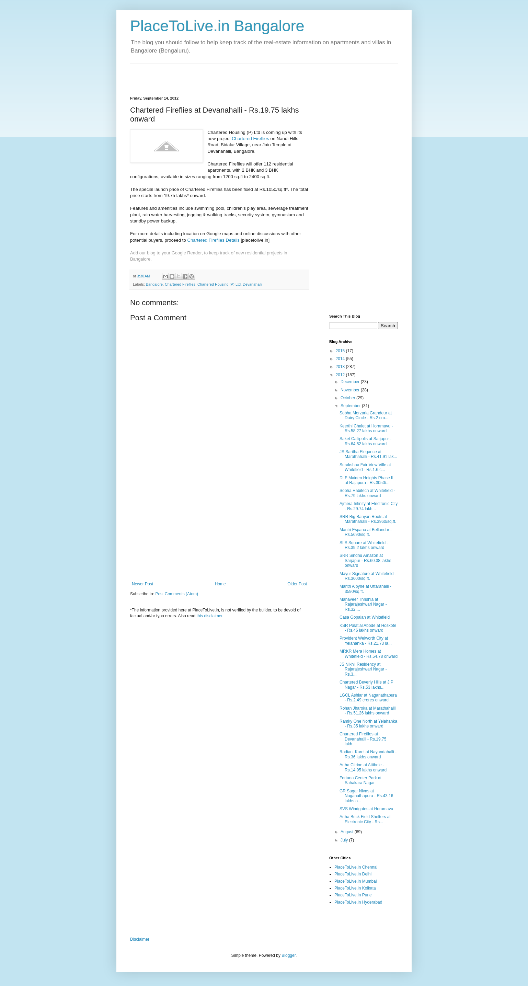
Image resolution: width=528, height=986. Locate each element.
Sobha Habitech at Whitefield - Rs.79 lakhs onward (367, 493)
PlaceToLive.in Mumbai (355, 881)
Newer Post (142, 584)
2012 (341, 374)
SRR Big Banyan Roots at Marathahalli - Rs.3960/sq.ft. (368, 519)
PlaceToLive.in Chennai (355, 867)
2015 (341, 350)
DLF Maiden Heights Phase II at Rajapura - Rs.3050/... (366, 480)
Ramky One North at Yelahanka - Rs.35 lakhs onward (368, 724)
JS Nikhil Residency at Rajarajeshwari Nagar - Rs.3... (363, 669)
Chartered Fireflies (250, 138)
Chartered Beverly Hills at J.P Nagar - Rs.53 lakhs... (366, 684)
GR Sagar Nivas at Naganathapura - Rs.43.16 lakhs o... (366, 796)
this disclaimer (209, 616)
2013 (341, 366)
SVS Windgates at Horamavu (366, 808)
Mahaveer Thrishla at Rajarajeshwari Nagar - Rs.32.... (363, 604)
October (348, 397)
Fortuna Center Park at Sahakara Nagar (360, 780)
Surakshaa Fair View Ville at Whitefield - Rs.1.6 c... (365, 467)
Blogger (289, 955)
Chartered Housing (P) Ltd (219, 284)
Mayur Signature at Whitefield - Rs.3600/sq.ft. (368, 576)
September (351, 405)
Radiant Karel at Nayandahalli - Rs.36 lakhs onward (368, 754)
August (348, 831)
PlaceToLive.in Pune (353, 895)
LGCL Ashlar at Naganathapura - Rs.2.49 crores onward (368, 697)
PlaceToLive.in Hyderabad (358, 902)
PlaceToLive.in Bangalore (217, 26)
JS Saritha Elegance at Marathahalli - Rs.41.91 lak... (368, 454)
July (345, 840)
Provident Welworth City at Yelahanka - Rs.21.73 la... (366, 640)
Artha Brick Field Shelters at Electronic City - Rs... (365, 819)
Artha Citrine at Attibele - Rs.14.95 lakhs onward (363, 767)
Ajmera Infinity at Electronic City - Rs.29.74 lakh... (369, 506)
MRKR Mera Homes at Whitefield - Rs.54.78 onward (369, 653)
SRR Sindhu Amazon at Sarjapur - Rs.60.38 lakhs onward (365, 560)
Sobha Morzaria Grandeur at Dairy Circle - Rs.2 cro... (366, 415)
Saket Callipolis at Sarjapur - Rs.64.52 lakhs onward (365, 441)
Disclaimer (139, 939)
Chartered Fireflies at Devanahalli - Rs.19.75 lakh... (363, 739)
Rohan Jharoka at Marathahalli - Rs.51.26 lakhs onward (367, 710)
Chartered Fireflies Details (213, 240)
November (351, 390)
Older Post (297, 584)
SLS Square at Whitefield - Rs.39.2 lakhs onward (364, 545)
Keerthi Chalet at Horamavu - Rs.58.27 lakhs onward (366, 428)
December (351, 381)
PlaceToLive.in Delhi (352, 874)
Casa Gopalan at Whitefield (365, 617)
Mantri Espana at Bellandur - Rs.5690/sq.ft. (366, 532)
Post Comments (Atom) (176, 594)
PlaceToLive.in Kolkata (355, 888)
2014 (341, 358)
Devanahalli (252, 284)
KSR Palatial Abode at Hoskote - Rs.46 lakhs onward (368, 628)
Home (220, 584)
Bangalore (154, 284)
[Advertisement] (210, 74)
